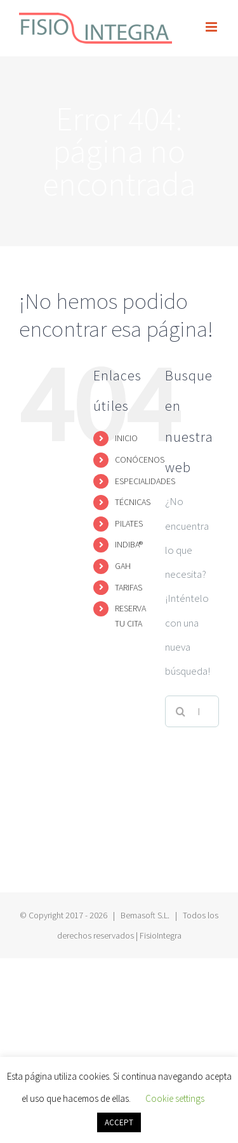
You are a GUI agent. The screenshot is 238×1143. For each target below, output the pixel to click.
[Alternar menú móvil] (212, 27)
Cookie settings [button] (174, 1098)
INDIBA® (129, 544)
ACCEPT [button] (119, 1122)
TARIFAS (128, 587)
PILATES (129, 523)
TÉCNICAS (132, 502)
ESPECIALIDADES (145, 481)
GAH (123, 566)
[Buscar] (181, 711)
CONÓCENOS (139, 459)
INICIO (126, 438)
